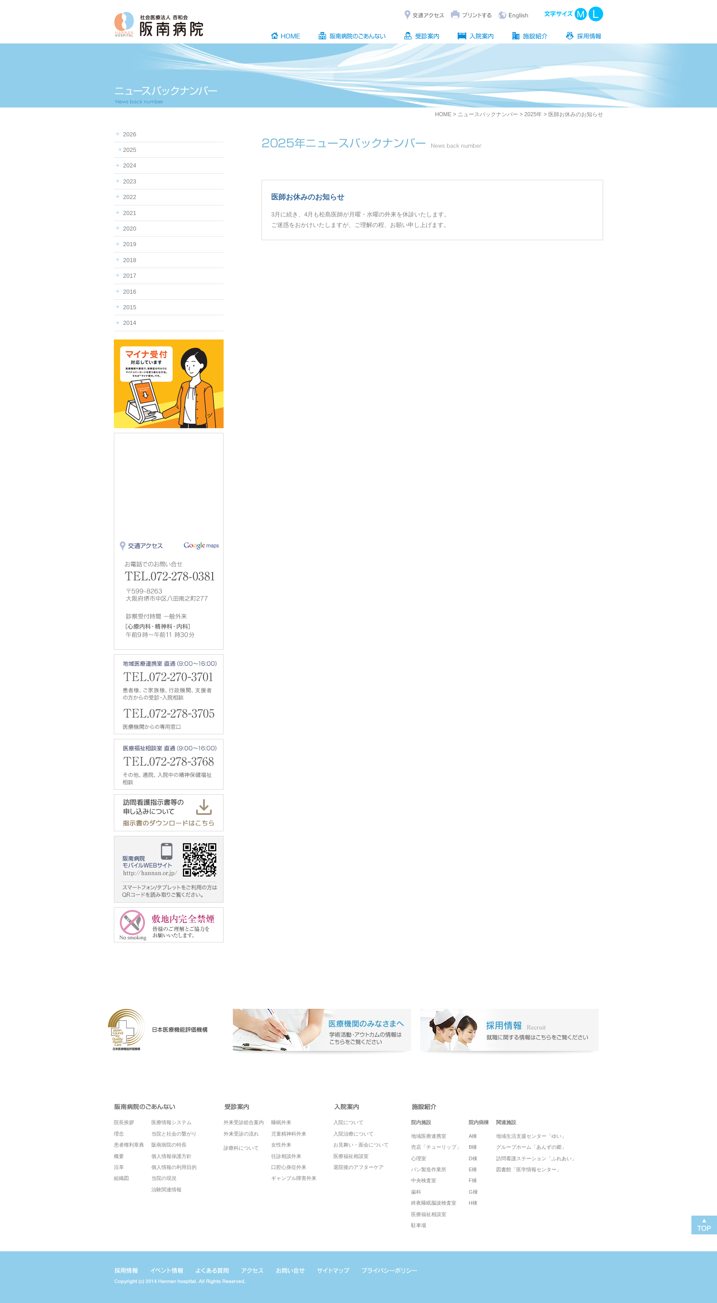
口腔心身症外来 (288, 1167)
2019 (129, 244)
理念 (119, 1133)
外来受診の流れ (241, 1133)
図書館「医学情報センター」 (529, 1169)
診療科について (241, 1148)
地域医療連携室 (428, 1136)
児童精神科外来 (288, 1133)
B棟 (473, 1147)
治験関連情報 (166, 1189)
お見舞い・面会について (361, 1144)
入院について (348, 1122)
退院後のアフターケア (358, 1167)
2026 (129, 134)
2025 (129, 149)
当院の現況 (164, 1178)
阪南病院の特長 (169, 1144)
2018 (129, 260)
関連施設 (506, 1122)
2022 (129, 197)
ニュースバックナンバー (488, 114)
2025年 (533, 114)
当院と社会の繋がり (174, 1133)
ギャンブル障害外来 (293, 1178)
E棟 (473, 1169)
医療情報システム (171, 1122)
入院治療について (353, 1133)
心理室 (418, 1158)
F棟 (473, 1180)
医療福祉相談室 (351, 1156)
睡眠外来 (281, 1122)
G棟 (473, 1192)
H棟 (473, 1203)
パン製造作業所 (428, 1169)
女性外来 (281, 1144)
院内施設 (421, 1122)
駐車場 (418, 1225)
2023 (129, 181)
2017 (129, 275)
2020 (129, 228)
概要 (119, 1156)
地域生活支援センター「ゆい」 (531, 1136)
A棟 (473, 1136)
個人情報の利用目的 (174, 1167)
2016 (129, 291)
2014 (129, 322)
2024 (129, 165)
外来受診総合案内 (244, 1122)
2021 (129, 213)
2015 (129, 307)
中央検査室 (423, 1180)
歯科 (416, 1192)
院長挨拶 (124, 1122)
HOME (443, 114)
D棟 (473, 1158)
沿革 (119, 1167)
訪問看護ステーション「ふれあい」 (536, 1158)
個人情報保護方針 (171, 1156)
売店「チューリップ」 (436, 1147)
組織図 (121, 1178)
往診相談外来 (286, 1156)
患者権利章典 (129, 1144)
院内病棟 (479, 1122)
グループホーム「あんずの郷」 (531, 1147)
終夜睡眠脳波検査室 (433, 1203)
